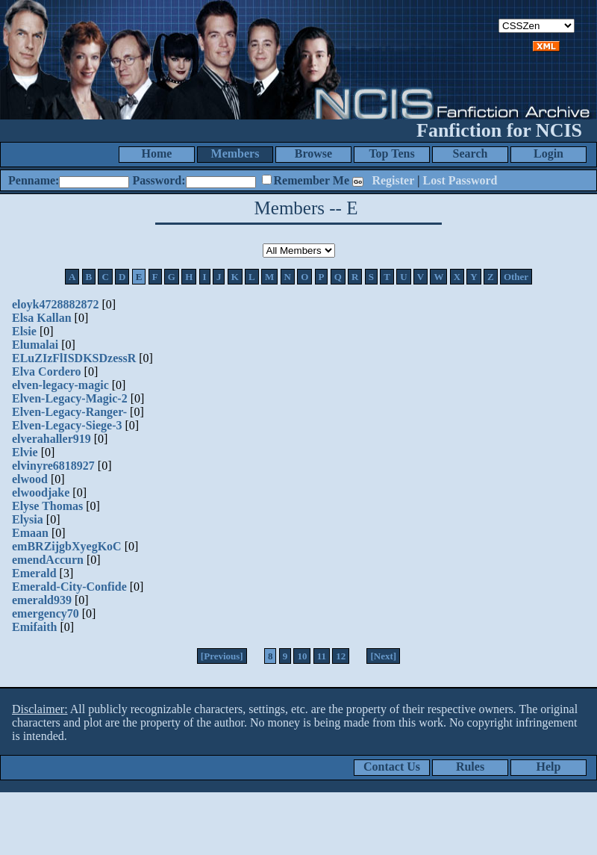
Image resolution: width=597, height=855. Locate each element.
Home (157, 153)
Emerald (34, 573)
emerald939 (42, 600)
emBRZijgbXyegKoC (67, 546)
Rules (470, 766)
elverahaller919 (51, 438)
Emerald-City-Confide (69, 586)
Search (470, 153)
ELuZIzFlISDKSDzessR (74, 358)
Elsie (24, 331)
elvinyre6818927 (53, 465)
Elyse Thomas (47, 506)
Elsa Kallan (42, 317)
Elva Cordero (46, 371)
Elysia (27, 519)
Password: (158, 180)
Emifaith (34, 627)
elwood (30, 479)
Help (549, 766)
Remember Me (311, 180)
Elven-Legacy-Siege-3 (67, 425)
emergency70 (45, 613)
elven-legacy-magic (60, 385)
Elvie (25, 452)
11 (321, 656)
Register (393, 180)
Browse (313, 153)
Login (548, 153)
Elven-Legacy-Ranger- (69, 411)
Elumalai (35, 344)
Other (516, 276)
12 (341, 656)
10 (302, 656)
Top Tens (391, 153)
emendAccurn (48, 559)
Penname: (33, 180)
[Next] (383, 656)
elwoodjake (40, 492)
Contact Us (391, 766)
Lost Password (460, 180)
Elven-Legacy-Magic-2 (70, 398)
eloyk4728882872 (55, 304)
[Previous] (222, 656)
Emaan (30, 532)
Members (235, 153)
